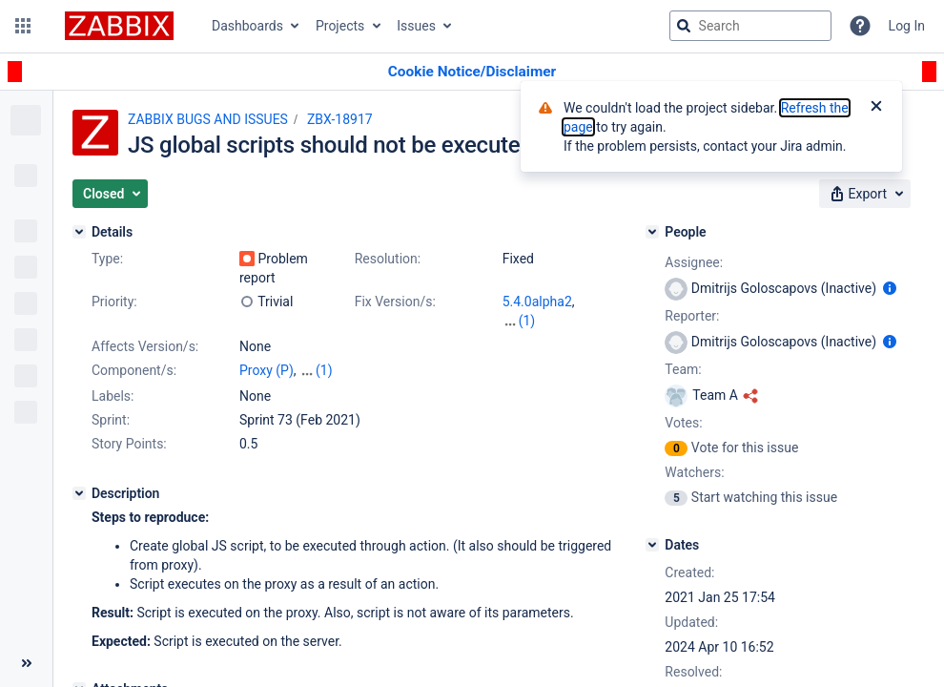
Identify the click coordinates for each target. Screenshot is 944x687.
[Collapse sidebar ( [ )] (26, 663)
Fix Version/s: (395, 301)
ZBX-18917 (340, 119)
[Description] (79, 493)
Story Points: (129, 443)
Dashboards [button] (247, 25)
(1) (527, 320)
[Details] (79, 232)
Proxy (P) (266, 370)
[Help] (860, 25)
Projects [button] (340, 25)
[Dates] (652, 545)
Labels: (112, 396)
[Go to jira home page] (119, 26)
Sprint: (111, 419)
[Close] (876, 107)
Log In (907, 25)
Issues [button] (416, 25)
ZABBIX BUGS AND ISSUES (208, 119)
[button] (23, 26)
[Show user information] (889, 288)
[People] (652, 232)
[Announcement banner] (472, 72)
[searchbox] (750, 25)
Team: (683, 369)
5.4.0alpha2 (537, 301)
